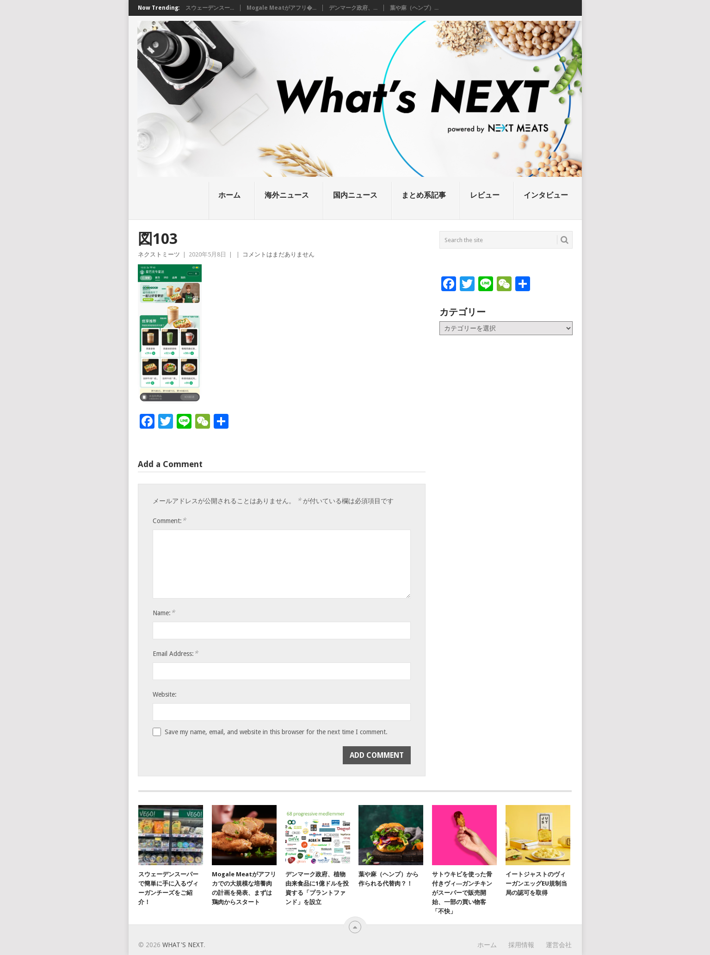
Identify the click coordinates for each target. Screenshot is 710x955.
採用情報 (521, 945)
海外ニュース (287, 195)
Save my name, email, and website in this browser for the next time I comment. (276, 732)
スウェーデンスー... (209, 8)
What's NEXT (183, 945)
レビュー (485, 195)
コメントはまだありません (278, 254)
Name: (164, 612)
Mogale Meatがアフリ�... (281, 8)
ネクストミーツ (159, 254)
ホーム (229, 195)
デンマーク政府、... (353, 8)
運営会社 (559, 945)
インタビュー (546, 195)
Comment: (169, 520)
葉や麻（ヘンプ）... (414, 8)
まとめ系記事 (423, 195)
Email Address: (175, 653)
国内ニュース (355, 195)
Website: (165, 694)
